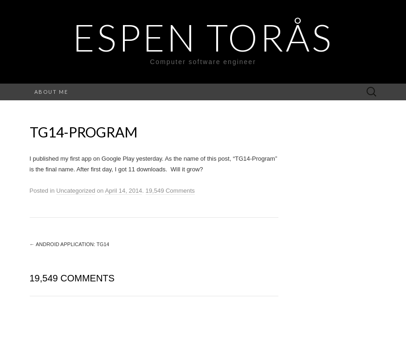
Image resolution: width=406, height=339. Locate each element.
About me (51, 92)
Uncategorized (75, 190)
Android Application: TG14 (70, 244)
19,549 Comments (170, 190)
